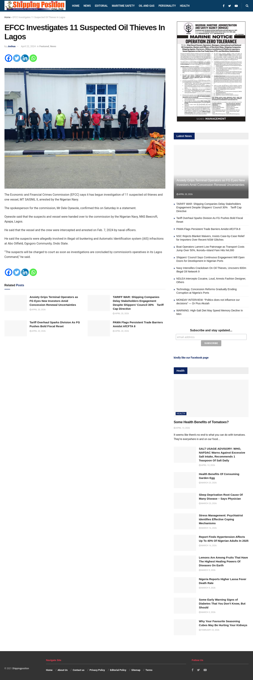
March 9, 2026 (207, 569)
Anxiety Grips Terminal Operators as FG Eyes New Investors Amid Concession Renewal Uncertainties (55, 300)
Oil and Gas (146, 5)
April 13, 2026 (182, 427)
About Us (63, 669)
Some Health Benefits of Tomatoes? (201, 421)
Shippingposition (20, 668)
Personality (167, 5)
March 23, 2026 (208, 482)
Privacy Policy (97, 669)
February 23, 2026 (209, 629)
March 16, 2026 (208, 527)
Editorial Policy (118, 669)
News (87, 5)
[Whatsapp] (33, 58)
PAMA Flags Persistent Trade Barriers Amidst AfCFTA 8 (208, 229)
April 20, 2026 (38, 309)
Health (185, 5)
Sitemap (135, 669)
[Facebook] (8, 58)
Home (76, 5)
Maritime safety (123, 5)
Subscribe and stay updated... (211, 330)
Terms (148, 669)
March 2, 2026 (207, 612)
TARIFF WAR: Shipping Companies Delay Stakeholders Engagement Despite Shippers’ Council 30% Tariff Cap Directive (209, 207)
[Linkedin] (25, 58)
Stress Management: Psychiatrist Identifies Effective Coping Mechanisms (221, 518)
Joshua (11, 46)
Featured (44, 46)
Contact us (78, 669)
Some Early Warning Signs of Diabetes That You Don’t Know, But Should (222, 603)
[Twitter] (17, 58)
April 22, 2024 (28, 46)
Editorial (101, 5)
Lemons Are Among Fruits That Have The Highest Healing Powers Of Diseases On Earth (223, 560)
